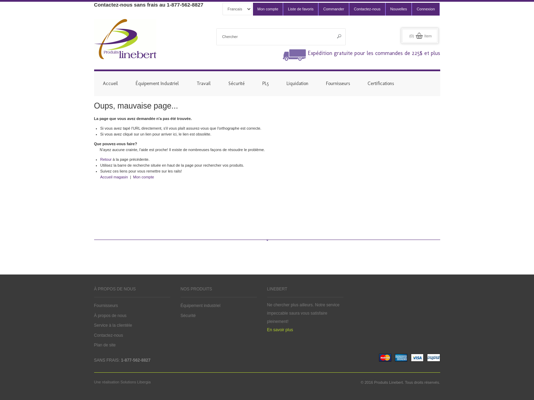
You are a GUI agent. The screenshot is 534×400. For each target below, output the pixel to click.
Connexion (426, 9)
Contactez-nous (367, 9)
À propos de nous (110, 315)
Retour (106, 159)
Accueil (110, 83)
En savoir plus (280, 329)
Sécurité (188, 315)
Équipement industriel (200, 305)
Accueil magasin (114, 177)
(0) (411, 36)
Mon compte (268, 9)
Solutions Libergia (135, 382)
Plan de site (105, 345)
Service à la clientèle (113, 325)
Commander (333, 9)
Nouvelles (398, 9)
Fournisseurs (106, 305)
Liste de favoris (301, 9)
